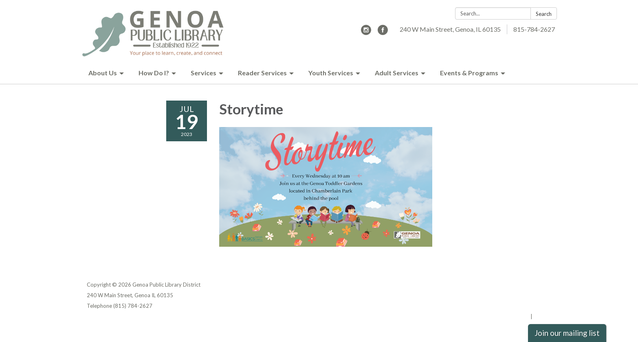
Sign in (542, 316)
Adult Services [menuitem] (396, 73)
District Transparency (522, 295)
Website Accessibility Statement (508, 306)
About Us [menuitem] (102, 73)
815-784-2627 (534, 29)
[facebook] (383, 32)
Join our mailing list (567, 333)
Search (544, 14)
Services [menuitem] (203, 73)
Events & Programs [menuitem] (469, 73)
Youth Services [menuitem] (330, 73)
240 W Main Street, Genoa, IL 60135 (450, 29)
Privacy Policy (533, 284)
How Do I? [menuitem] (154, 73)
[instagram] (366, 32)
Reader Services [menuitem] (262, 73)
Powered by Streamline (499, 316)
